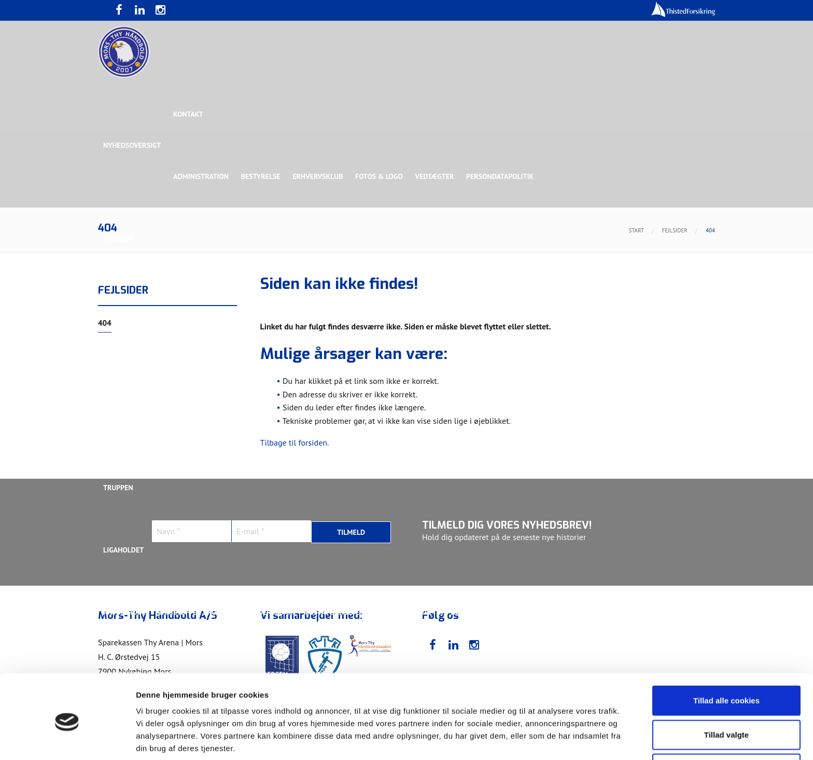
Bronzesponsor (535, 301)
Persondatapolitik (502, 176)
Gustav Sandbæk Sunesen (351, 612)
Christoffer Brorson (196, 612)
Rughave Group (130, 363)
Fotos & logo (380, 176)
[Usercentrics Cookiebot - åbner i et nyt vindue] (67, 740)
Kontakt (189, 114)
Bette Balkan (127, 425)
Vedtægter (436, 176)
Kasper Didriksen (574, 612)
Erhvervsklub (318, 176)
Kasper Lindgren (647, 612)
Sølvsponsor (470, 301)
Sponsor (118, 238)
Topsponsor (190, 301)
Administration (201, 176)
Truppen (118, 487)
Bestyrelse (261, 176)
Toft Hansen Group (610, 301)
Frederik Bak (270, 612)
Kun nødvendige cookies (726, 726)
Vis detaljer (539, 739)
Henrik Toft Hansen (443, 612)
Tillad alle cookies (726, 658)
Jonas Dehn (511, 612)
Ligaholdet (123, 550)
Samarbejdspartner (338, 301)
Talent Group (193, 363)
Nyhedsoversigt (132, 145)
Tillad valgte (726, 692)
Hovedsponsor (129, 301)
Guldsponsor (411, 301)
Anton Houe (124, 612)
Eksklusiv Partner (257, 301)
